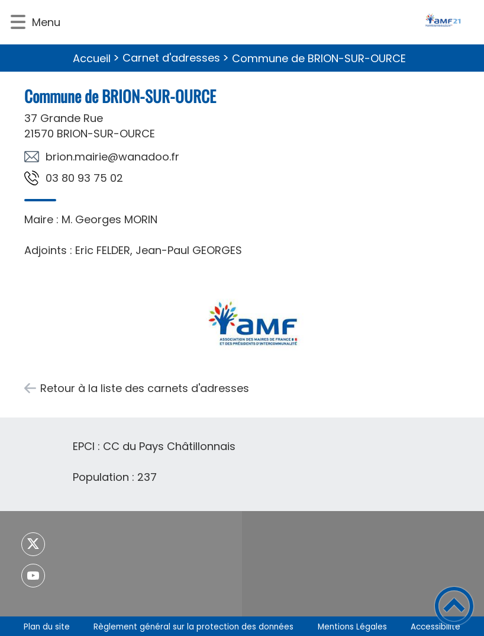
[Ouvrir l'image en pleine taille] (252, 321)
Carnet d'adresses (171, 57)
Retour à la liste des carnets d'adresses (144, 388)
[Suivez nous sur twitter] (33, 544)
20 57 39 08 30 (84, 178)
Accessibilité (435, 626)
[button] (18, 22)
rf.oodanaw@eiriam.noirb (112, 156)
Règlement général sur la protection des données (193, 626)
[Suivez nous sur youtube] (33, 575)
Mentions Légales (352, 626)
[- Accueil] (272, 22)
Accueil (92, 58)
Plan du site (47, 626)
